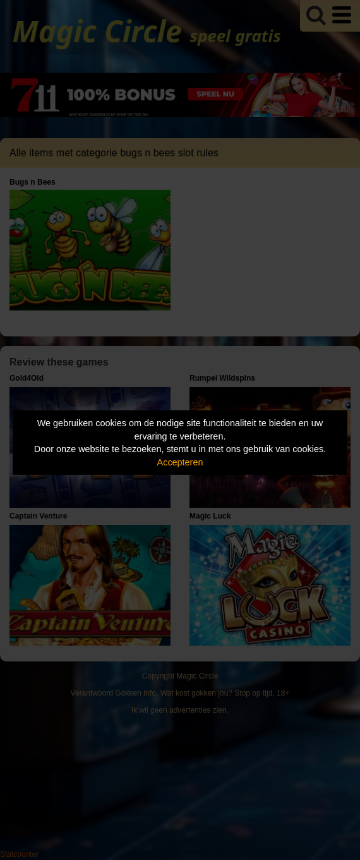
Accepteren (180, 462)
